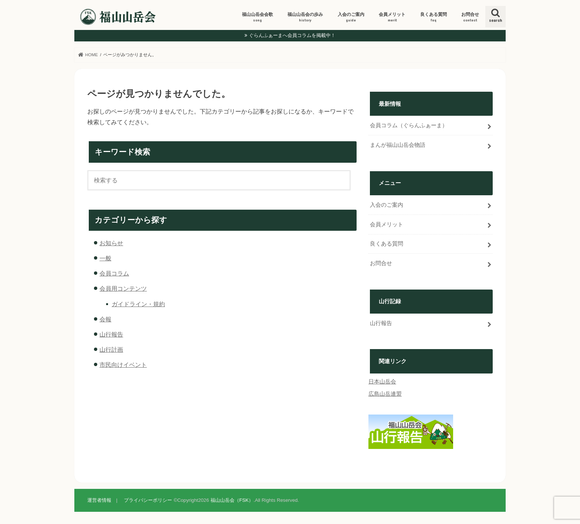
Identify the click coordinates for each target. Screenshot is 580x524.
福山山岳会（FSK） (232, 500)
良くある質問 (433, 17)
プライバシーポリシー (148, 500)
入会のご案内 (351, 17)
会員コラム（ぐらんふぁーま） (409, 125)
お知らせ (111, 243)
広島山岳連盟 (385, 394)
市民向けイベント (123, 364)
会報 (105, 319)
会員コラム (114, 273)
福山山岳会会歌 (257, 17)
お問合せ (470, 17)
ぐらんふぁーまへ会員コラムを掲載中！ (292, 35)
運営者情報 (99, 500)
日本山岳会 (382, 382)
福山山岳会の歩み (305, 17)
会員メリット (392, 17)
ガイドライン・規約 (138, 304)
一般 (105, 258)
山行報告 (111, 334)
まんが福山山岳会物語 (397, 145)
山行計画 (111, 349)
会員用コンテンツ (123, 288)
